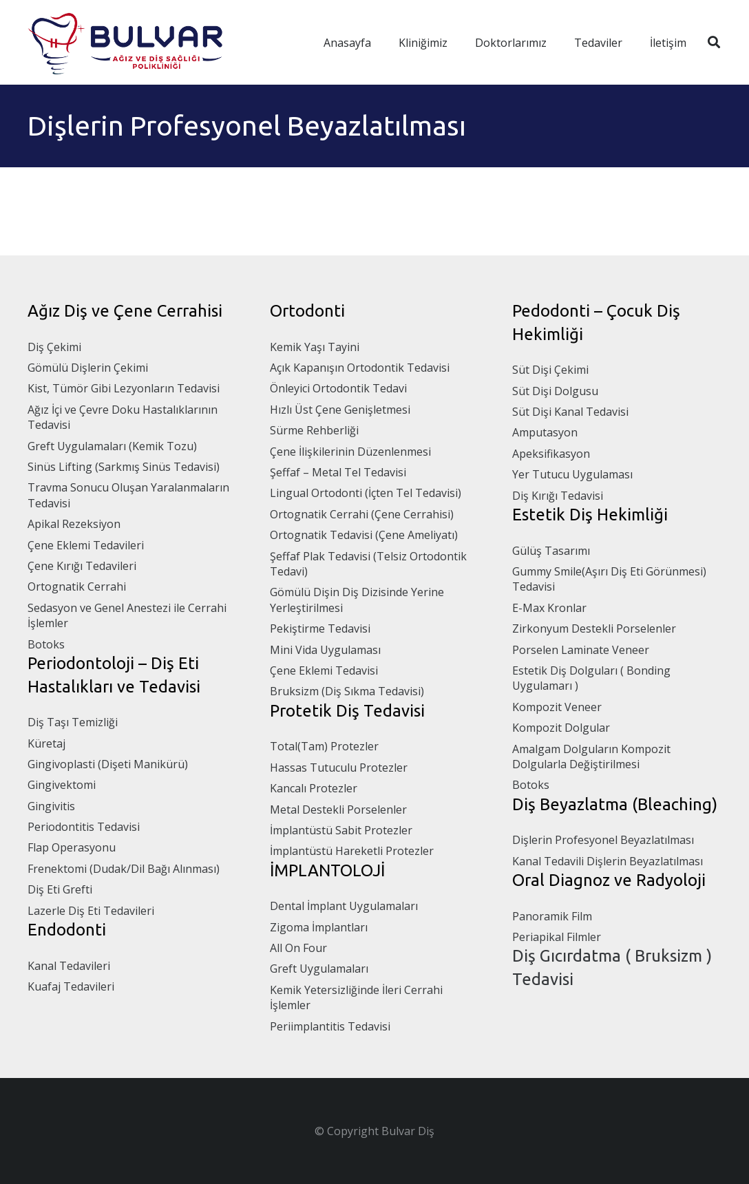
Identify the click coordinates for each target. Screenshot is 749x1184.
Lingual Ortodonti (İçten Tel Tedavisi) (365, 492)
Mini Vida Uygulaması (325, 649)
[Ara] (714, 42)
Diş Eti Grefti (60, 889)
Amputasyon (545, 432)
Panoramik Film (552, 916)
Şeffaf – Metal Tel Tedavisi (338, 472)
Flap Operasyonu (72, 847)
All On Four (298, 947)
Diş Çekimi (54, 347)
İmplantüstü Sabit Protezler (341, 830)
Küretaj (46, 743)
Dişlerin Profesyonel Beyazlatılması (603, 839)
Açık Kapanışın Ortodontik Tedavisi (360, 367)
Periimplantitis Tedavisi (330, 1026)
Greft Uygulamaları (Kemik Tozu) (112, 446)
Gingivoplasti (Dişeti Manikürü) (108, 764)
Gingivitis (51, 806)
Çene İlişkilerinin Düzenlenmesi (350, 451)
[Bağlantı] (134, 42)
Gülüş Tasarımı (551, 550)
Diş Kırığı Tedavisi (557, 495)
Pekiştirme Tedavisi (320, 628)
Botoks (46, 644)
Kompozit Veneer (557, 707)
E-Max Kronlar (549, 607)
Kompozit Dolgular (561, 727)
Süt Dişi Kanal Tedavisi (570, 411)
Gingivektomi (62, 784)
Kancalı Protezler (313, 788)
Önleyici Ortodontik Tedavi (338, 388)
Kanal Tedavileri (69, 965)
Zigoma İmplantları (319, 927)
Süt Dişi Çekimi (550, 369)
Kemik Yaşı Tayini (314, 347)
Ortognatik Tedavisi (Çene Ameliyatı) (364, 534)
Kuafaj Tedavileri (71, 986)
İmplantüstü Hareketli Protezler (352, 850)
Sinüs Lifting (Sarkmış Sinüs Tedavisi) (124, 466)
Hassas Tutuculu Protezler (339, 767)
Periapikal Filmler (556, 936)
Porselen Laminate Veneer (580, 649)
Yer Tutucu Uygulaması (572, 474)
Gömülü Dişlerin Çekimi (88, 367)
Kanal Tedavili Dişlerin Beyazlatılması (607, 861)
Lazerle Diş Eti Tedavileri (91, 910)
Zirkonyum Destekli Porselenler (594, 628)
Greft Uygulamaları (319, 968)
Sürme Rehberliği (314, 430)
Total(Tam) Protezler (324, 746)
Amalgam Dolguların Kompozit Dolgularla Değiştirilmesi (591, 756)
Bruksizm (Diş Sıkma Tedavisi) (347, 691)
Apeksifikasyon (551, 453)
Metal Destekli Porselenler (338, 809)
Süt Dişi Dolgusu (555, 391)
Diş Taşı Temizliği (73, 722)
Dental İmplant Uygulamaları (344, 905)
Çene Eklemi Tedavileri (86, 545)
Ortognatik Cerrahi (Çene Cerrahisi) (362, 514)
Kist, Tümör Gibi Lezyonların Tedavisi (124, 388)
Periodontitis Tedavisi (84, 826)
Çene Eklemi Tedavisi (324, 670)
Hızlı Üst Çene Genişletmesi (340, 409)
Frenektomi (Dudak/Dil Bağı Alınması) (124, 868)
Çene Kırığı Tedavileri (82, 565)
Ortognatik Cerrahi (77, 586)
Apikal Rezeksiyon (74, 523)
